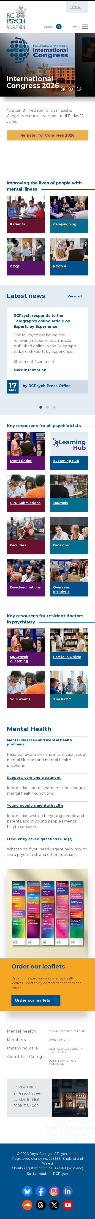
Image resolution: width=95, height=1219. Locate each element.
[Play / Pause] (63, 89)
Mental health (21, 1031)
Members (16, 1040)
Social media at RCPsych (47, 1174)
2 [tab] (47, 407)
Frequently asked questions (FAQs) (40, 839)
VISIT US (79, 1113)
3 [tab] (54, 407)
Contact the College (67, 1031)
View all (75, 296)
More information (30, 370)
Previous (70, 89)
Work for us (59, 1040)
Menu (80, 27)
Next (79, 89)
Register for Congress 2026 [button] (47, 135)
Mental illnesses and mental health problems (39, 742)
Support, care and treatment (34, 778)
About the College (26, 1056)
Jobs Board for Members (62, 1062)
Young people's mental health (35, 806)
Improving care (22, 1048)
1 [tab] (40, 407)
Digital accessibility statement (66, 1050)
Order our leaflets (36, 1000)
